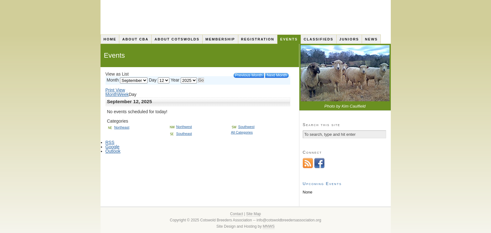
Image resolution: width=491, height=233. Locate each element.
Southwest (243, 127)
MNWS (269, 226)
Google (113, 146)
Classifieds (318, 39)
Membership (220, 39)
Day (153, 79)
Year (175, 79)
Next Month (277, 75)
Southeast (180, 133)
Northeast (118, 127)
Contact (236, 214)
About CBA (135, 39)
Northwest (180, 127)
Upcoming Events (322, 183)
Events (289, 39)
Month (113, 79)
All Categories (242, 132)
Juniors (349, 39)
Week (123, 94)
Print (115, 90)
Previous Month (249, 75)
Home (109, 39)
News (371, 39)
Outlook (113, 151)
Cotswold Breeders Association (246, 17)
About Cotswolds (176, 39)
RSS (110, 142)
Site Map (253, 214)
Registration (257, 39)
